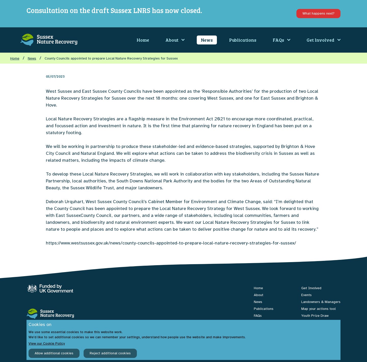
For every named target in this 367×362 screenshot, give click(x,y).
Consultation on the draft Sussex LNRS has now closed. (114, 10)
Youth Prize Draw (315, 315)
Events (306, 295)
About (175, 40)
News (207, 40)
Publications (242, 40)
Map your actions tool (318, 309)
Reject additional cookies (110, 353)
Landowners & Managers (320, 302)
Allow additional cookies (54, 353)
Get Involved (323, 40)
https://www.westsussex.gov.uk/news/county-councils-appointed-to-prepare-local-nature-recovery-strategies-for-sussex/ (171, 243)
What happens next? (318, 13)
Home (143, 40)
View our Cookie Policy (47, 343)
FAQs (281, 40)
